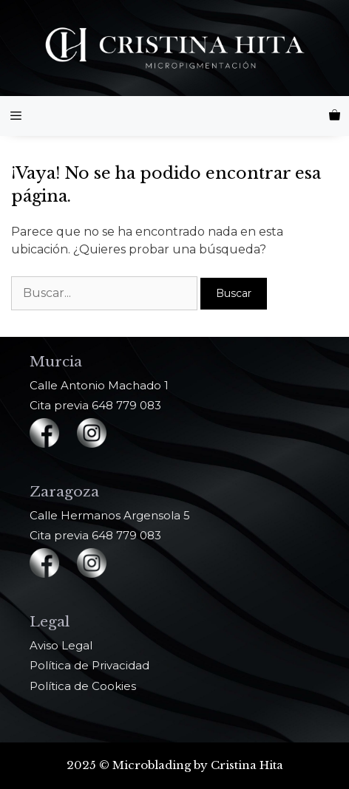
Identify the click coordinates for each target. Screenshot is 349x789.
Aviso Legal (61, 645)
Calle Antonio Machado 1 (99, 385)
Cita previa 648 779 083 (95, 405)
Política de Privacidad (89, 665)
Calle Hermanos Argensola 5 (110, 515)
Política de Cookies (83, 686)
